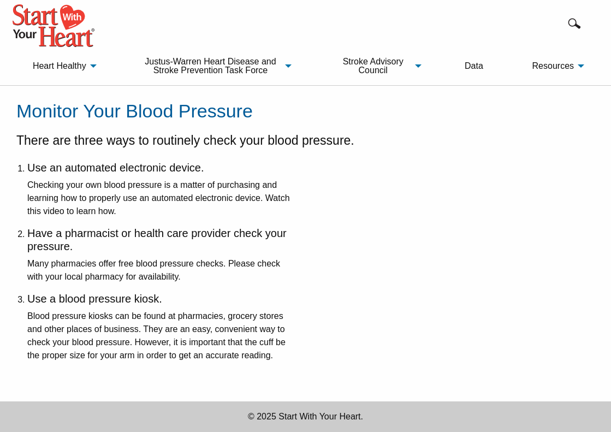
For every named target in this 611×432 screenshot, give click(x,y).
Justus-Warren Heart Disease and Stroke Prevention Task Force (210, 66)
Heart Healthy (59, 65)
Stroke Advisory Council (373, 66)
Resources (553, 65)
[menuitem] (61, 66)
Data (474, 65)
